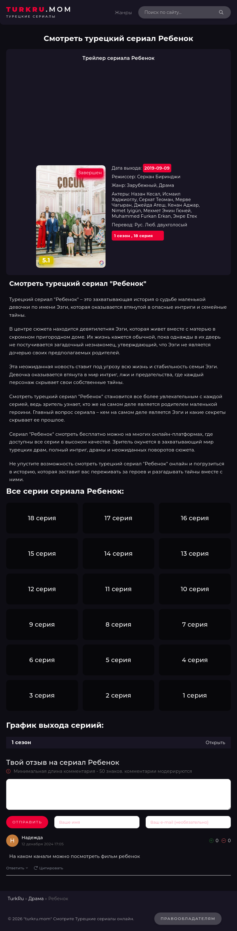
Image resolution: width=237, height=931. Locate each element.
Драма (36, 898)
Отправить (27, 822)
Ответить (17, 868)
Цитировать (48, 868)
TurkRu (16, 898)
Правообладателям (187, 918)
